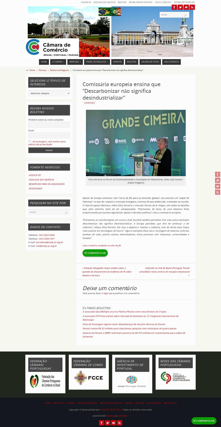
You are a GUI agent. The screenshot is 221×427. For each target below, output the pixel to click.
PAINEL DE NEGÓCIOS (87, 403)
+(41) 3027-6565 (46, 235)
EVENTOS (128, 403)
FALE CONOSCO (154, 403)
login (106, 293)
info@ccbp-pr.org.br (183, 2)
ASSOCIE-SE (81, 2)
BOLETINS (119, 2)
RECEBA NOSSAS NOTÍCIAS (138, 2)
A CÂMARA (70, 403)
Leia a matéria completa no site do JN (102, 245)
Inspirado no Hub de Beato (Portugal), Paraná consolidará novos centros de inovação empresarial (166, 271)
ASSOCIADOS (35, 188)
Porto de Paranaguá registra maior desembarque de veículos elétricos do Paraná (124, 324)
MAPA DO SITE (169, 403)
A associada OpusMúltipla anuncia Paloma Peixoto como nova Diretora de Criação (124, 311)
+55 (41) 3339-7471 (161, 2)
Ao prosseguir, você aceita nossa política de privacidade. (47, 143)
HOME (47, 403)
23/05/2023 (89, 103)
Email (31, 130)
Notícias (42, 70)
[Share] (204, 420)
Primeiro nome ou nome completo (45, 119)
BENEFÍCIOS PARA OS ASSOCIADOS (46, 184)
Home (32, 70)
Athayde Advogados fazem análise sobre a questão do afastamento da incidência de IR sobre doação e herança (105, 271)
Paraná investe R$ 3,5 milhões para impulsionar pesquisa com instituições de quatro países (129, 328)
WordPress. (123, 416)
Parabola (110, 416)
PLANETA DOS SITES (110, 409)
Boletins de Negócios (59, 70)
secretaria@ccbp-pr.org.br (49, 242)
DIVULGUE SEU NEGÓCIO (100, 2)
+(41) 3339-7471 (46, 238)
